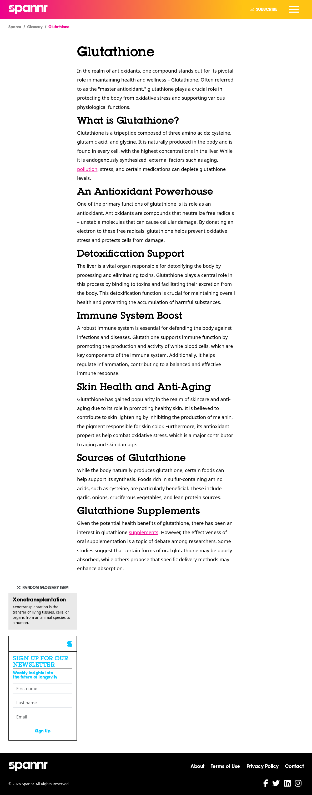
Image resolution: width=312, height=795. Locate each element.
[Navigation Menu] (294, 9)
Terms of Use (225, 766)
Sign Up (43, 731)
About (197, 766)
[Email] (42, 717)
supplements (143, 532)
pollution (87, 169)
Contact (294, 766)
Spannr (14, 26)
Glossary (35, 26)
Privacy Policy (262, 766)
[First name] (42, 688)
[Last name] (42, 703)
